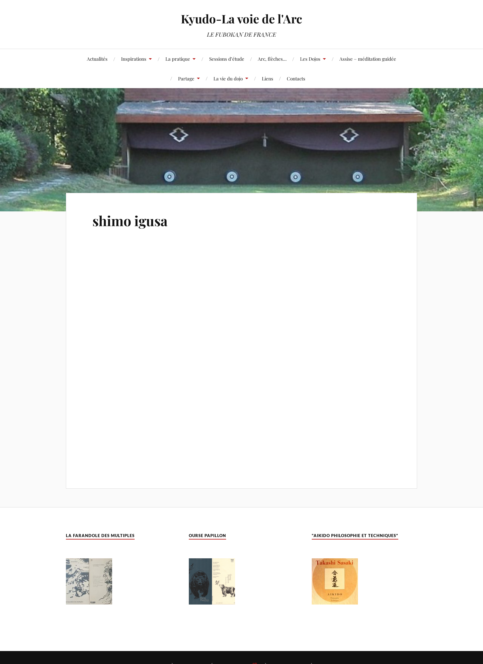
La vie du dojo (228, 78)
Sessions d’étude (226, 58)
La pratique (177, 58)
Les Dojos (310, 58)
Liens (267, 78)
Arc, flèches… (272, 58)
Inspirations (133, 58)
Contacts (296, 78)
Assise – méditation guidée (367, 58)
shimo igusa (130, 220)
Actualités (97, 58)
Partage (186, 78)
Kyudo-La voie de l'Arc (241, 18)
